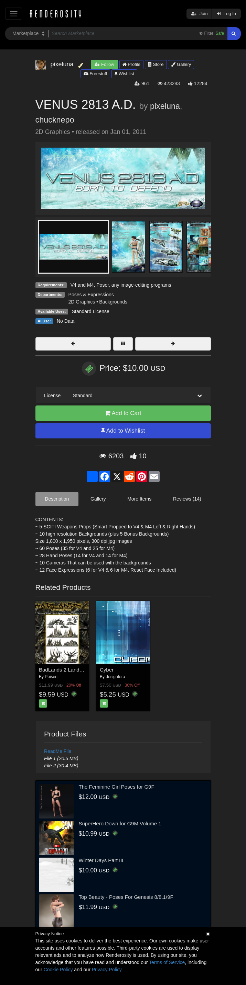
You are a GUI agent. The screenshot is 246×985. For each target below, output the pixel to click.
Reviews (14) (187, 499)
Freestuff (95, 73)
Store (156, 64)
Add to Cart (123, 413)
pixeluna (165, 106)
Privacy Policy (106, 969)
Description (57, 499)
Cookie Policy (58, 969)
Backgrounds (113, 302)
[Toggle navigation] (13, 14)
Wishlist (124, 73)
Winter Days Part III (101, 860)
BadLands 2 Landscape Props (73, 670)
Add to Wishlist (123, 430)
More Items (139, 499)
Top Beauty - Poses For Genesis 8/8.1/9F (126, 897)
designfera (115, 676)
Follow (104, 64)
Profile (131, 64)
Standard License (90, 311)
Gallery (181, 64)
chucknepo (54, 119)
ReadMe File (57, 751)
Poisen (51, 676)
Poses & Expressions (91, 294)
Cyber (107, 670)
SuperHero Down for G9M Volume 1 (120, 823)
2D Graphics (81, 302)
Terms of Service (167, 962)
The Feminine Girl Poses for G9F (116, 787)
